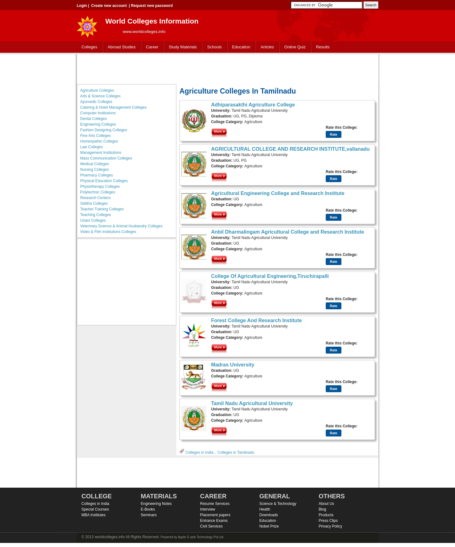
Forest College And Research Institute (256, 320)
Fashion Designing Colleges (103, 130)
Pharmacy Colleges (96, 175)
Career (150, 47)
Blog (322, 509)
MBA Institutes (94, 515)
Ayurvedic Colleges (96, 102)
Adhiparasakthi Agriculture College (253, 104)
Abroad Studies (120, 47)
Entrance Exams (214, 520)
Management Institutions (100, 152)
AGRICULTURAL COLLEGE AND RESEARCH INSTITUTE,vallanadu (290, 149)
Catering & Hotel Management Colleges (113, 107)
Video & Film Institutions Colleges (108, 232)
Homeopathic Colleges (99, 141)
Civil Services (211, 526)
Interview (207, 509)
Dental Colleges (93, 118)
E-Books (148, 509)
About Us (326, 503)
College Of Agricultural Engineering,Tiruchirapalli (270, 276)
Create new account (109, 5)
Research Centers (95, 198)
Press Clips (328, 520)
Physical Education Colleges (104, 181)
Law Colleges (91, 147)
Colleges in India (199, 452)
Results (322, 47)
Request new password (152, 5)
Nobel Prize (269, 526)
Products (326, 515)
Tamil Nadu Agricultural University (252, 403)
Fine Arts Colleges (95, 135)
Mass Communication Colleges (106, 158)
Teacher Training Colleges (102, 209)
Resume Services (215, 503)
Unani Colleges (93, 220)
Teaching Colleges (95, 215)
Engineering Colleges (98, 124)
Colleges (88, 47)
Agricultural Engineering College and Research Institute (278, 193)
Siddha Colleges (94, 203)
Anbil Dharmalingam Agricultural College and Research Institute (287, 232)
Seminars (149, 515)
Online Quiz (295, 47)
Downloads (269, 515)
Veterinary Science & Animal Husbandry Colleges (121, 226)
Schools (213, 47)
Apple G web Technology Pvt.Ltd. (201, 537)
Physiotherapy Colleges (100, 186)
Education (240, 47)
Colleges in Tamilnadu (235, 452)
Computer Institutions (98, 113)
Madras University (232, 364)
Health (265, 509)
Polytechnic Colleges (97, 192)
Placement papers (215, 515)
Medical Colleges (94, 164)
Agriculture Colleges (97, 90)
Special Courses (95, 509)
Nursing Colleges (94, 169)
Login (82, 5)
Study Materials (181, 47)
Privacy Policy (330, 526)
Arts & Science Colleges (100, 96)
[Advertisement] (227, 68)
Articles (267, 47)
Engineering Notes (156, 503)
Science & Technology (278, 503)
